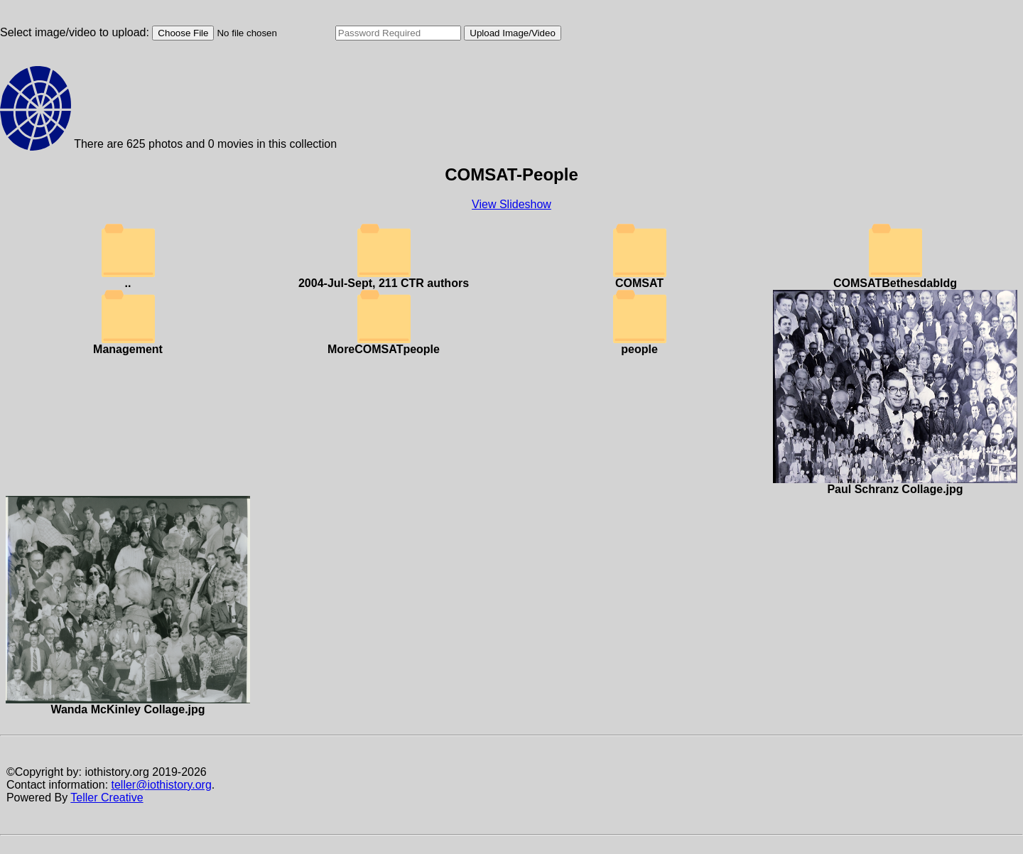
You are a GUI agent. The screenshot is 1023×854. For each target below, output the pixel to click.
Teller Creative (106, 797)
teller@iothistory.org (162, 785)
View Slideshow (511, 204)
